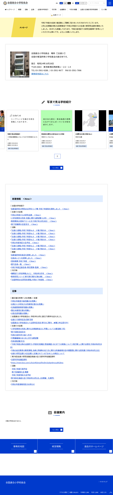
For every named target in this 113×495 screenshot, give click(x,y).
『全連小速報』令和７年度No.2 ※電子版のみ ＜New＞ (33, 245)
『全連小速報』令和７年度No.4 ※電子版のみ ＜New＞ (33, 236)
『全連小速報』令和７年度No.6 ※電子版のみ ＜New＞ (33, 230)
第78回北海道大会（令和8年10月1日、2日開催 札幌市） (32, 378)
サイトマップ (103, 482)
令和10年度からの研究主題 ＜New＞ (26, 215)
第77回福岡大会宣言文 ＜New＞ (24, 224)
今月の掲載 (73, 9)
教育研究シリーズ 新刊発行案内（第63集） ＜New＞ (31, 276)
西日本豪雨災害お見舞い (20, 310)
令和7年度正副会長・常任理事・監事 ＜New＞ (29, 267)
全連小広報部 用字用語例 (89, 9)
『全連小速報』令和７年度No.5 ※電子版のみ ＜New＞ (33, 233)
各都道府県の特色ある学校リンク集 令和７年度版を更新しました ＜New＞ (40, 208)
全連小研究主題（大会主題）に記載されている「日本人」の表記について (38, 353)
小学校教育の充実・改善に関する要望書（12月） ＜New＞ (33, 218)
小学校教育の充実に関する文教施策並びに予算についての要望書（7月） (38, 328)
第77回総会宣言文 (18, 331)
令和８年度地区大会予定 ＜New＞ (25, 242)
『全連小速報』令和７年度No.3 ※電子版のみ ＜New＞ (33, 239)
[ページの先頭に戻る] (110, 492)
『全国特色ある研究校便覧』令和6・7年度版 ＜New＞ (32, 279)
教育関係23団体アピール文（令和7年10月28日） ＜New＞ (34, 221)
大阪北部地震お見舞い (20, 313)
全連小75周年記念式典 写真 (22, 319)
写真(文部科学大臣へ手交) (21, 335)
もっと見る (56, 168)
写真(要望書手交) (18, 341)
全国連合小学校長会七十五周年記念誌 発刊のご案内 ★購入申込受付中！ (40, 322)
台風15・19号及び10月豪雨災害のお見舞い (27, 304)
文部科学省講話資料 (19, 359)
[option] (22, 130)
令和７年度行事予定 (19, 368)
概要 (19, 9)
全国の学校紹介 (43, 9)
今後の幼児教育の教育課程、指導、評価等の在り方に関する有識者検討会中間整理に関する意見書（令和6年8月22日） (55, 350)
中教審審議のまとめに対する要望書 (24, 338)
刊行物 (54, 9)
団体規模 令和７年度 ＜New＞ (23, 261)
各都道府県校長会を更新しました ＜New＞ (28, 255)
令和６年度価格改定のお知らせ (23, 384)
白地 (65, 3)
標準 (77, 3)
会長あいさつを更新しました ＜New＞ (26, 258)
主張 (32, 9)
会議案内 (63, 9)
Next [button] (110, 129)
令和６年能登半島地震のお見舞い (24, 301)
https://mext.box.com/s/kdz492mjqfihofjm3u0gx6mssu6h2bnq (37, 362)
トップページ (10, 9)
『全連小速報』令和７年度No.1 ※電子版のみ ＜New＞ (33, 248)
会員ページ (57, 15)
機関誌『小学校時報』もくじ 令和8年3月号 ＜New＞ (32, 273)
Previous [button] (2, 129)
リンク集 (104, 9)
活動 (26, 9)
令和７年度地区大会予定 (21, 375)
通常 (61, 3)
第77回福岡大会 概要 (20, 372)
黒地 (69, 3)
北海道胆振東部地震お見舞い (22, 307)
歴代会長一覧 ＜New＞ (21, 264)
